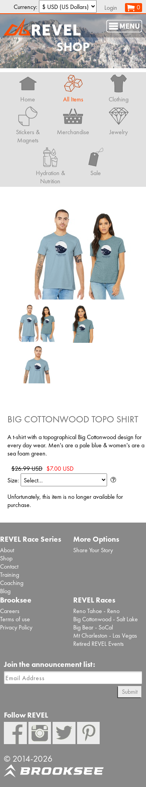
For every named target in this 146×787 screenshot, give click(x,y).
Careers (9, 611)
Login (110, 8)
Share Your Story (93, 550)
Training (9, 575)
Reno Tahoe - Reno (96, 611)
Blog (5, 591)
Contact (9, 566)
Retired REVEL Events (98, 644)
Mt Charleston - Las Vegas (105, 635)
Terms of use (15, 619)
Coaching (11, 583)
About (7, 550)
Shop (6, 558)
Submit (129, 692)
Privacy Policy (16, 627)
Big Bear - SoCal (93, 627)
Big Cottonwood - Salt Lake (105, 619)
